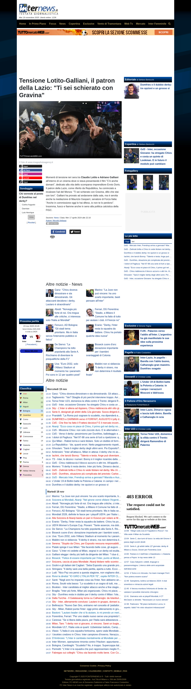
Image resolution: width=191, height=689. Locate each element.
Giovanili (130, 376)
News (56, 218)
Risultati (31, 222)
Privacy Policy (104, 666)
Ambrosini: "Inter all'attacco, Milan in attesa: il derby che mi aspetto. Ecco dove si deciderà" (101, 452)
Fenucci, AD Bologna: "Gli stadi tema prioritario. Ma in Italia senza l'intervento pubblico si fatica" (62, 332)
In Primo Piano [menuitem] (37, 23)
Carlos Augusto (28, 204)
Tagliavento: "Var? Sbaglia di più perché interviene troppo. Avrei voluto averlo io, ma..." (98, 397)
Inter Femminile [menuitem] (157, 23)
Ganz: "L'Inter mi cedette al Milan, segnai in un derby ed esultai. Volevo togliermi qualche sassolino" (105, 551)
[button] (31, 217)
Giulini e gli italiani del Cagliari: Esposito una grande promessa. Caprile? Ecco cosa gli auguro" (106, 565)
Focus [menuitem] (52, 23)
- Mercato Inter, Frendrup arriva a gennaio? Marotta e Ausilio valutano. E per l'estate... (101, 477)
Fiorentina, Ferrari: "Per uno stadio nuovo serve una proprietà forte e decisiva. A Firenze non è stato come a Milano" (114, 616)
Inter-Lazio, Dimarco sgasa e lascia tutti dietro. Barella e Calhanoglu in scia (155, 413)
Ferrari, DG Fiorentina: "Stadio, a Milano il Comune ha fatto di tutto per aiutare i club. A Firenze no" (105, 507)
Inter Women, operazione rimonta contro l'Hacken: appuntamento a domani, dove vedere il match (104, 641)
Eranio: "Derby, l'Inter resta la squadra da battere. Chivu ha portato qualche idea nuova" (99, 521)
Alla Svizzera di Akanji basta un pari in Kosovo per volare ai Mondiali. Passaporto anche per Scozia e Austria (110, 518)
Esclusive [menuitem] (88, 23)
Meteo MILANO (31, 351)
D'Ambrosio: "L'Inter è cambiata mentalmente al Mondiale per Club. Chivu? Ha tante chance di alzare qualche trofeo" (114, 638)
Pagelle (129, 352)
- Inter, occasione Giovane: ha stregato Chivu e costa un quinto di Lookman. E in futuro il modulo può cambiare (114, 404)
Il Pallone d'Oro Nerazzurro (140, 401)
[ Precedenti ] (31, 344)
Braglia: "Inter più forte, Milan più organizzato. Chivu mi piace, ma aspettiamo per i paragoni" (101, 591)
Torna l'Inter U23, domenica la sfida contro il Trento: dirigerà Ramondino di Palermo (96, 401)
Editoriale (130, 79)
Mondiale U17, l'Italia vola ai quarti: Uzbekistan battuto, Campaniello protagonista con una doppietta (105, 627)
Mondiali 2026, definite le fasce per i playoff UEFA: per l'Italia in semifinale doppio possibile (105, 514)
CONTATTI (107, 671)
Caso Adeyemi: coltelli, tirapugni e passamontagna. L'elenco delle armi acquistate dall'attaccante (144, 565)
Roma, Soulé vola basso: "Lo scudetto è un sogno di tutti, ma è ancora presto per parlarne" (101, 583)
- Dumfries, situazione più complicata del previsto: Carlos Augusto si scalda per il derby (101, 473)
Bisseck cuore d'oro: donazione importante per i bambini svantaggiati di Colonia (94, 532)
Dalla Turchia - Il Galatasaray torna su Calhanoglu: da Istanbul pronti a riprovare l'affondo (100, 598)
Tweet (75, 231)
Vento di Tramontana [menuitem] (109, 23)
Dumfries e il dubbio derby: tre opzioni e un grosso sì (80, 484)
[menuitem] (169, 24)
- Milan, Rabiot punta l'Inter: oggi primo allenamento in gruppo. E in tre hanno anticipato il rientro (106, 609)
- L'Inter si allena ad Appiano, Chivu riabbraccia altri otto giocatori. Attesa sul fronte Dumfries (103, 408)
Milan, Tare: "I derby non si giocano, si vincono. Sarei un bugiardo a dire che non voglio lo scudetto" (105, 623)
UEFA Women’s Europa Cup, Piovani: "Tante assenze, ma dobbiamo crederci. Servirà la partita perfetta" (108, 525)
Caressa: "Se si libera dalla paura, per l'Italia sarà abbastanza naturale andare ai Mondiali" (100, 620)
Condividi (58, 231)
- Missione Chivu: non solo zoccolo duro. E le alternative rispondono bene (94, 430)
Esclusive (130, 325)
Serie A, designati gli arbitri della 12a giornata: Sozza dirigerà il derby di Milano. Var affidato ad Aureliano (108, 412)
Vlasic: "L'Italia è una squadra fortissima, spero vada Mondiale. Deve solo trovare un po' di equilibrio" (106, 631)
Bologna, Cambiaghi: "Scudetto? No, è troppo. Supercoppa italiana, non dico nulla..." (97, 645)
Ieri (133, 241)
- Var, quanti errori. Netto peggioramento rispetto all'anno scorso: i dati (97, 444)
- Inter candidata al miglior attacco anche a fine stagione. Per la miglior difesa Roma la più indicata (109, 587)
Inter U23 (130, 429)
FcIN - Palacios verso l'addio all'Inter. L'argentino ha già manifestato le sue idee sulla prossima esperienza (155, 338)
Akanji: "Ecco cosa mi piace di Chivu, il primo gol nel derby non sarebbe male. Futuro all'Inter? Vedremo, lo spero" (113, 426)
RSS (125, 671)
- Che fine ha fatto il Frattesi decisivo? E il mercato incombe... (87, 423)
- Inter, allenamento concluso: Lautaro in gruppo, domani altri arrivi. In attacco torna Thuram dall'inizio (108, 601)
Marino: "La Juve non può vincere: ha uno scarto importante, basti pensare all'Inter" (96, 496)
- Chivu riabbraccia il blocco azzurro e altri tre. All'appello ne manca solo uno (95, 463)
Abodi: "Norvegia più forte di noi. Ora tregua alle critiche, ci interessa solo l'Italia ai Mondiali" (101, 503)
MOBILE (118, 671)
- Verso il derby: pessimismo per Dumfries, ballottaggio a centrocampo (92, 433)
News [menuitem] (62, 23)
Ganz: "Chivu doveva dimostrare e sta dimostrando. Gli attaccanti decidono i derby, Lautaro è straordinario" (61, 297)
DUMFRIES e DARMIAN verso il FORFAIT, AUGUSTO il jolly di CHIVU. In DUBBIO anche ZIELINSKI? (107, 419)
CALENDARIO (94, 671)
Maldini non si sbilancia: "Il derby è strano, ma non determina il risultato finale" (94, 540)
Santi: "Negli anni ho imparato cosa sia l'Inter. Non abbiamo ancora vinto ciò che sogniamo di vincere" (106, 580)
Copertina (130, 144)
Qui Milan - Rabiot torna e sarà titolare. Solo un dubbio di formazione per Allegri (94, 441)
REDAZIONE (81, 671)
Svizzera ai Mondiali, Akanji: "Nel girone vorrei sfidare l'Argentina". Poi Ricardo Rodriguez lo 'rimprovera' (107, 500)
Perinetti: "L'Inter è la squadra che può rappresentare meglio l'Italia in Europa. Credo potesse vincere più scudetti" (113, 649)
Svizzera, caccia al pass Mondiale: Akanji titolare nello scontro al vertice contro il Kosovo (99, 561)
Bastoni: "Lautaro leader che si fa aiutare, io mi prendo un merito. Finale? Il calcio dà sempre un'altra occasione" (112, 612)
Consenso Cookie (88, 666)
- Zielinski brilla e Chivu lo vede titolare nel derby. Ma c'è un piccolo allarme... (96, 470)
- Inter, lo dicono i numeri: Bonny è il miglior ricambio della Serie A (89, 459)
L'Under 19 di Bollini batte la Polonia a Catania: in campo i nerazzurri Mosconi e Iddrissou (100, 481)
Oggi (127, 241)
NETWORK (69, 671)
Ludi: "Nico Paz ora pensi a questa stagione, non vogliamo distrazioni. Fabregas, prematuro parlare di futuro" (110, 572)
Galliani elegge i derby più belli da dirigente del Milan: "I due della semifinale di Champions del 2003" (106, 554)
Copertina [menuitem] (74, 23)
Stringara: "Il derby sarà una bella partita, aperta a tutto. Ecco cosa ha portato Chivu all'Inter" (101, 569)
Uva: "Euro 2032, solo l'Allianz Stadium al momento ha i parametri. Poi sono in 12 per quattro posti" (105, 536)
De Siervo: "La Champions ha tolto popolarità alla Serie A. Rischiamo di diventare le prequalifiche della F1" (62, 351)
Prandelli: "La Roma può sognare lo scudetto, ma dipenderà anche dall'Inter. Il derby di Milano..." (104, 415)
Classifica (25, 388)
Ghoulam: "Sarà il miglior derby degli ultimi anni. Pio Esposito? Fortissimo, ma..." (95, 448)
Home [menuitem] (22, 23)
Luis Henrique (28, 212)
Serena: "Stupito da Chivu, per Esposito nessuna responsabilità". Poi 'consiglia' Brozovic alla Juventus (107, 543)
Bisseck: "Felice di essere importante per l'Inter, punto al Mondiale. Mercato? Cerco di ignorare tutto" (106, 558)
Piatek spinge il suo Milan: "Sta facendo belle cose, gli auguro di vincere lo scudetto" (97, 547)
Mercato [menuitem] (140, 23)
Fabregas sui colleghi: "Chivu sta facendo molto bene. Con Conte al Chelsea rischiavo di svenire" (104, 652)
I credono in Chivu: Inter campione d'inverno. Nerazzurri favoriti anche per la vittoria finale (104, 634)
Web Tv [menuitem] (128, 23)
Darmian (25, 208)
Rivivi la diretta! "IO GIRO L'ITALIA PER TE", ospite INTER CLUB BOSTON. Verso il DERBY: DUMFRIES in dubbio (114, 576)
